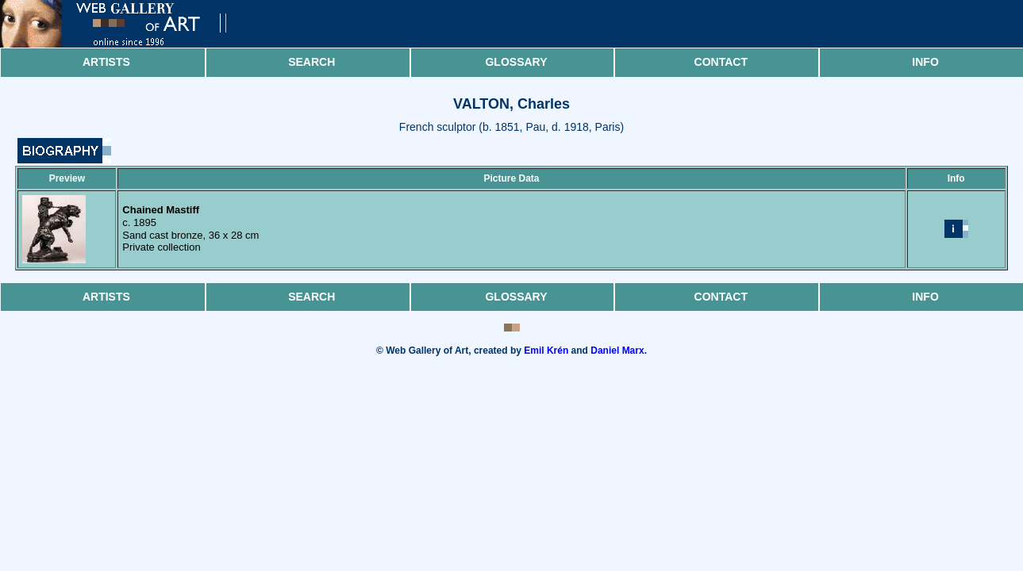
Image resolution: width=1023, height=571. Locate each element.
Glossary (516, 62)
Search (311, 62)
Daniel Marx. (618, 350)
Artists (106, 62)
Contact (721, 62)
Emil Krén (546, 350)
